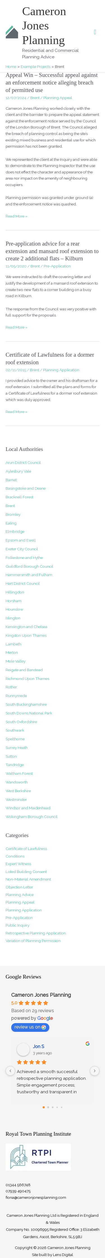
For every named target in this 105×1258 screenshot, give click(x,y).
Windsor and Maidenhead (28, 808)
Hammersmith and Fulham (29, 574)
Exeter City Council (22, 549)
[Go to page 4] (61, 1107)
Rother (11, 687)
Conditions (15, 856)
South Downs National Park (29, 713)
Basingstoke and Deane (26, 488)
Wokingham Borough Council (31, 816)
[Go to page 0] (44, 1107)
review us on (30, 1027)
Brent (34, 97)
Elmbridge (15, 531)
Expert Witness (18, 863)
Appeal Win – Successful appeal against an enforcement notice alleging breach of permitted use (52, 82)
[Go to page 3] (57, 1107)
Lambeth (13, 644)
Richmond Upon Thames (27, 678)
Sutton (11, 756)
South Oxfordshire (21, 721)
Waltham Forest (19, 773)
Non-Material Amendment (28, 879)
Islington (13, 618)
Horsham (14, 601)
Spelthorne (15, 739)
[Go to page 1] (48, 1107)
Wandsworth (17, 782)
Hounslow (14, 609)
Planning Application (61, 370)
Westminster (16, 799)
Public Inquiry (17, 925)
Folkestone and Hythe (24, 557)
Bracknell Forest (19, 497)
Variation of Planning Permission (33, 940)
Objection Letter (19, 887)
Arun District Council (23, 462)
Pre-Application (57, 266)
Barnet (11, 480)
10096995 (40, 1229)
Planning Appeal (57, 97)
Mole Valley (15, 661)
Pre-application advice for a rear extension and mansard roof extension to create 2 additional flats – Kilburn (52, 251)
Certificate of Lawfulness (26, 848)
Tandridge (15, 764)
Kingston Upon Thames (26, 635)
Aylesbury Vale (18, 471)
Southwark (15, 730)
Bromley (13, 514)
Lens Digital (63, 1254)
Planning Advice (20, 894)
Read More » (16, 216)
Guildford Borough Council (29, 566)
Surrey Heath (17, 747)
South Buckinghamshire (26, 704)
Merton (12, 652)
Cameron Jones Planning (44, 25)
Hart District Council (23, 583)
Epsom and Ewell (21, 540)
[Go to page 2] (52, 1107)
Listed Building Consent (26, 871)
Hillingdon (15, 592)
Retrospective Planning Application (36, 933)
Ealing (11, 523)
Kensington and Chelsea (26, 626)
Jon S (38, 1046)
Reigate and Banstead (24, 670)
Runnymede (16, 695)
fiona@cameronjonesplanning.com (36, 1197)
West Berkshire (18, 791)
